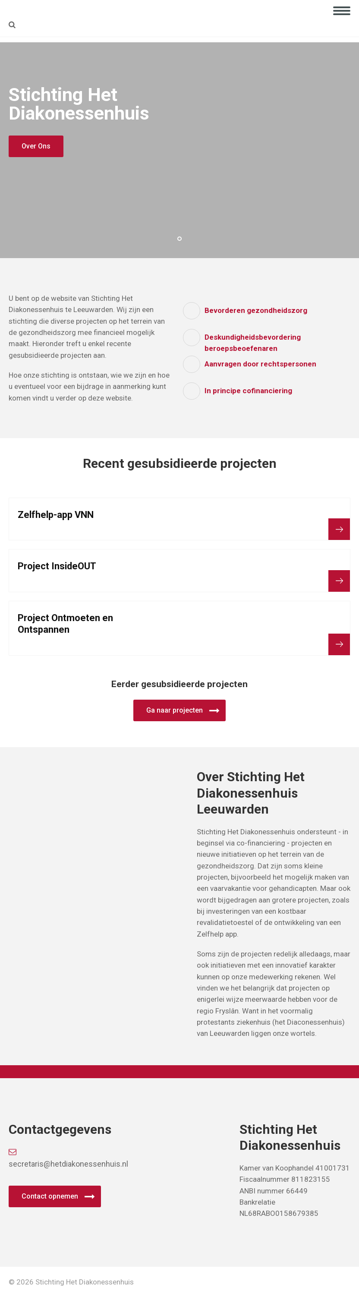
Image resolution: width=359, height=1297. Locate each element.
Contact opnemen (50, 1196)
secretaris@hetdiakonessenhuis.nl (64, 1158)
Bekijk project (339, 529)
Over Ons (36, 146)
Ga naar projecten (174, 710)
